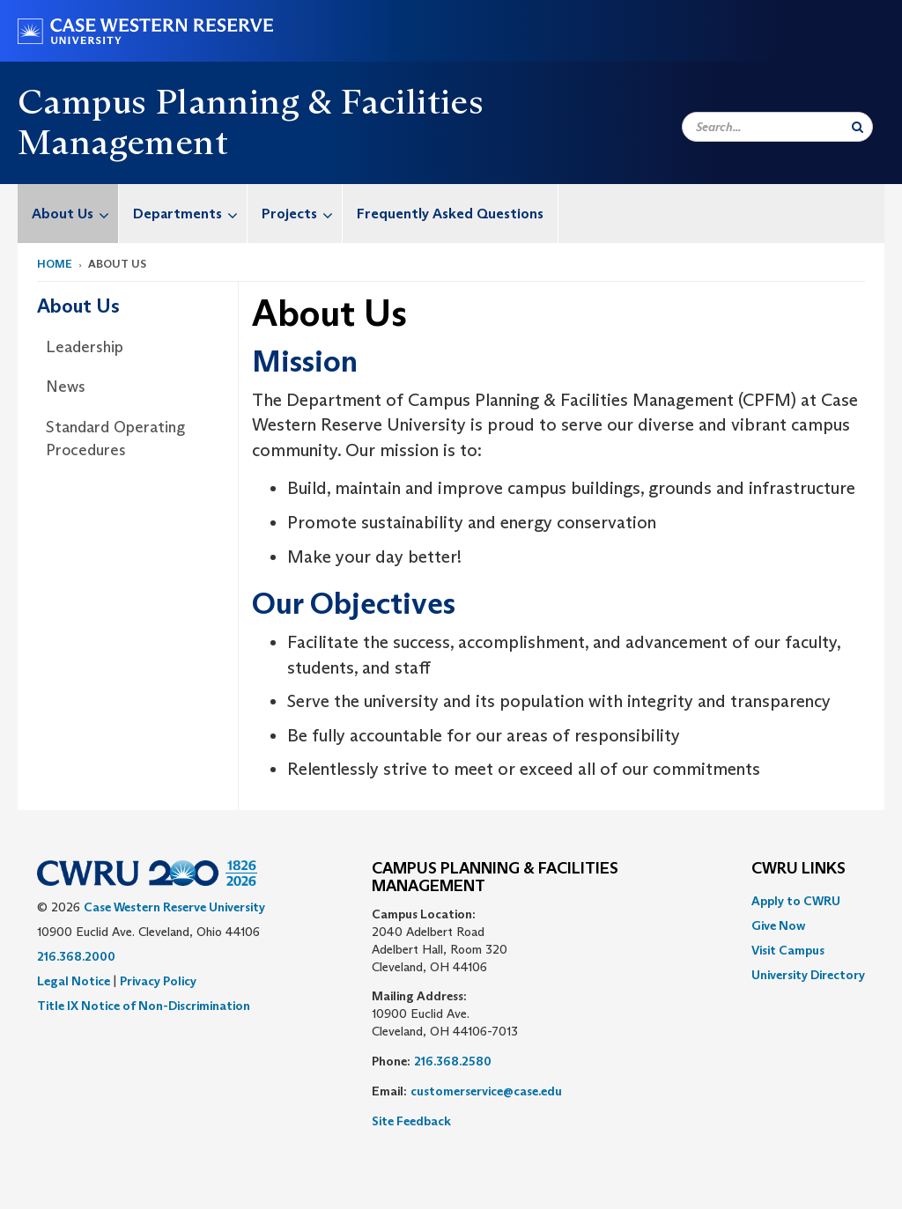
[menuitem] (68, 213)
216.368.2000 (76, 956)
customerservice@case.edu (486, 1091)
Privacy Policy (158, 981)
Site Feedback (411, 1121)
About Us (75, 213)
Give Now (778, 925)
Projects (302, 213)
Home (54, 263)
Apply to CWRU (795, 901)
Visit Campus (787, 950)
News (65, 386)
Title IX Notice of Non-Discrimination (143, 1006)
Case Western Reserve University (174, 907)
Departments (190, 213)
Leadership (84, 347)
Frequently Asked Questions (450, 213)
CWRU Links (798, 869)
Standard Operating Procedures (115, 438)
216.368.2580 (453, 1061)
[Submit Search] (857, 127)
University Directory (808, 975)
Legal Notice (73, 981)
